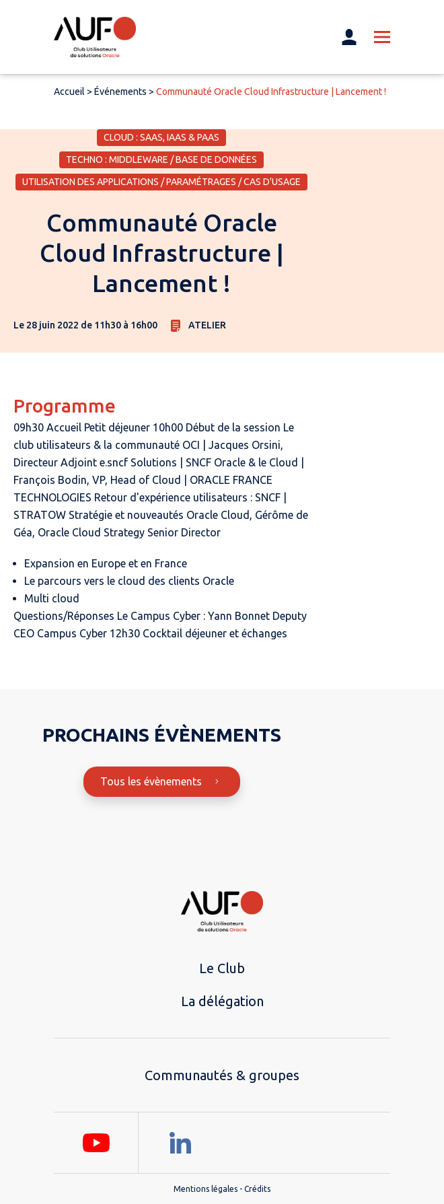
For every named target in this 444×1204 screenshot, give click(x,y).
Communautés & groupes (222, 1075)
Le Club (222, 968)
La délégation (222, 1001)
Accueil (69, 91)
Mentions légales (205, 1188)
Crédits (257, 1188)
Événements (120, 91)
